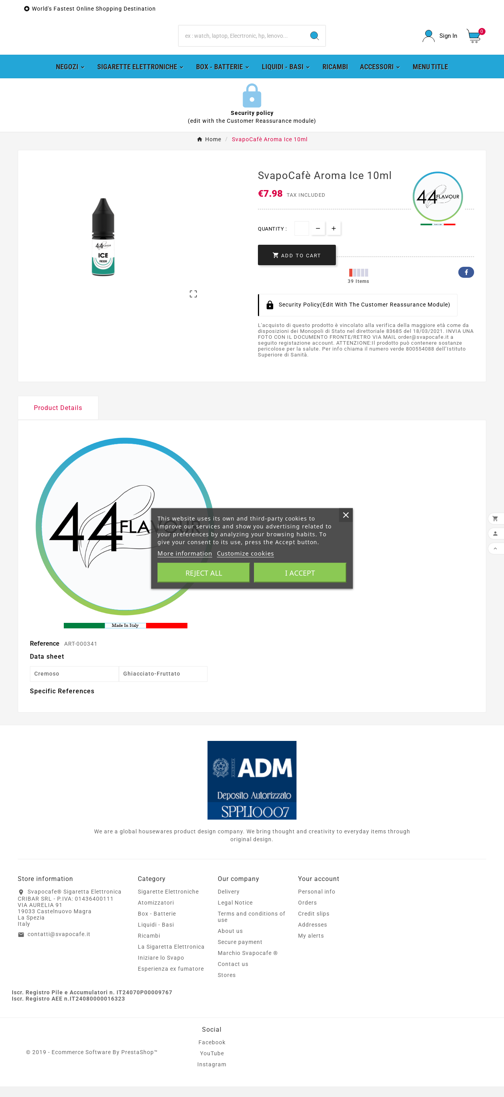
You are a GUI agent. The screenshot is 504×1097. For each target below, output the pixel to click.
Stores (227, 985)
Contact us (233, 974)
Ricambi (149, 946)
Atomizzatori (156, 913)
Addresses (312, 935)
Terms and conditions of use (251, 927)
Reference (45, 653)
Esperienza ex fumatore (171, 979)
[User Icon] (439, 41)
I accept (300, 573)
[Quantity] (302, 238)
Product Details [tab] (58, 418)
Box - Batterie (157, 924)
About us (230, 941)
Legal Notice (235, 913)
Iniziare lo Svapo (161, 968)
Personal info (316, 902)
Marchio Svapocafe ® (248, 963)
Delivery (229, 902)
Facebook (466, 282)
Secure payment (240, 952)
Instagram (211, 1075)
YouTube (212, 1064)
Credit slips (314, 924)
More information (185, 553)
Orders (307, 913)
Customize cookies (245, 553)
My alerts (311, 946)
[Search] (241, 41)
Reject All (203, 573)
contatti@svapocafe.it (59, 944)
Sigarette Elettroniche (168, 902)
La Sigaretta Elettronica (171, 957)
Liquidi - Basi (156, 935)
